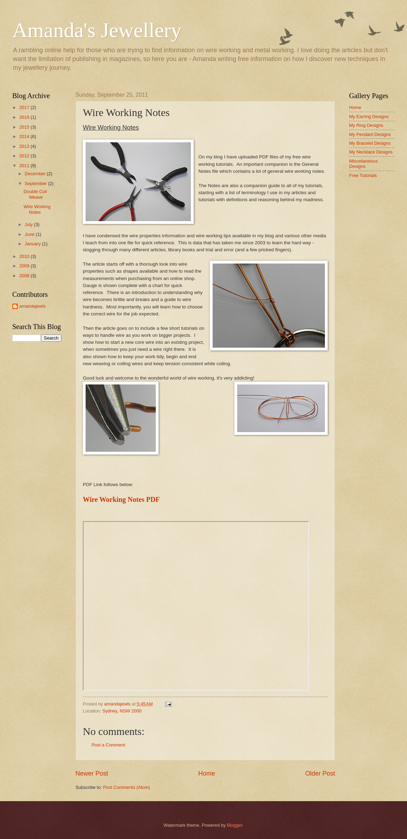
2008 (25, 275)
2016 (25, 117)
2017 (25, 107)
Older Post (320, 773)
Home (206, 773)
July (29, 224)
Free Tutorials (363, 175)
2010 (25, 256)
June (30, 234)
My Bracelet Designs (370, 143)
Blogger (234, 825)
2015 (25, 127)
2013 (25, 146)
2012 (25, 155)
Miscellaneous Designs (363, 163)
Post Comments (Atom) (126, 787)
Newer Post (91, 773)
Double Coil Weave (35, 194)
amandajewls (32, 306)
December (36, 173)
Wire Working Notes (37, 209)
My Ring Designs (366, 125)
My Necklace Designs (371, 152)
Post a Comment (108, 745)
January (33, 243)
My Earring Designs (368, 116)
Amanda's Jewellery (96, 30)
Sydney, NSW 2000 (121, 711)
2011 (25, 165)
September (36, 183)
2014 (25, 136)
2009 (25, 265)
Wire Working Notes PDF (121, 499)
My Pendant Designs (370, 134)
